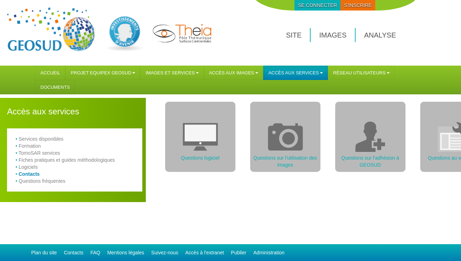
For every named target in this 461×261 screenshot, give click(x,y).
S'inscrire (358, 5)
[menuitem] (50, 73)
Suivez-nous (164, 252)
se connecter (317, 5)
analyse (380, 35)
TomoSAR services (39, 153)
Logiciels (28, 167)
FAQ (95, 252)
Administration (269, 252)
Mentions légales (125, 252)
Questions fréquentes (42, 181)
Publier (238, 252)
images (332, 35)
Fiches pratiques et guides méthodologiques (67, 160)
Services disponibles (41, 139)
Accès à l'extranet (204, 252)
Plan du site (44, 252)
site (293, 35)
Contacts (29, 174)
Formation (30, 146)
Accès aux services (43, 111)
